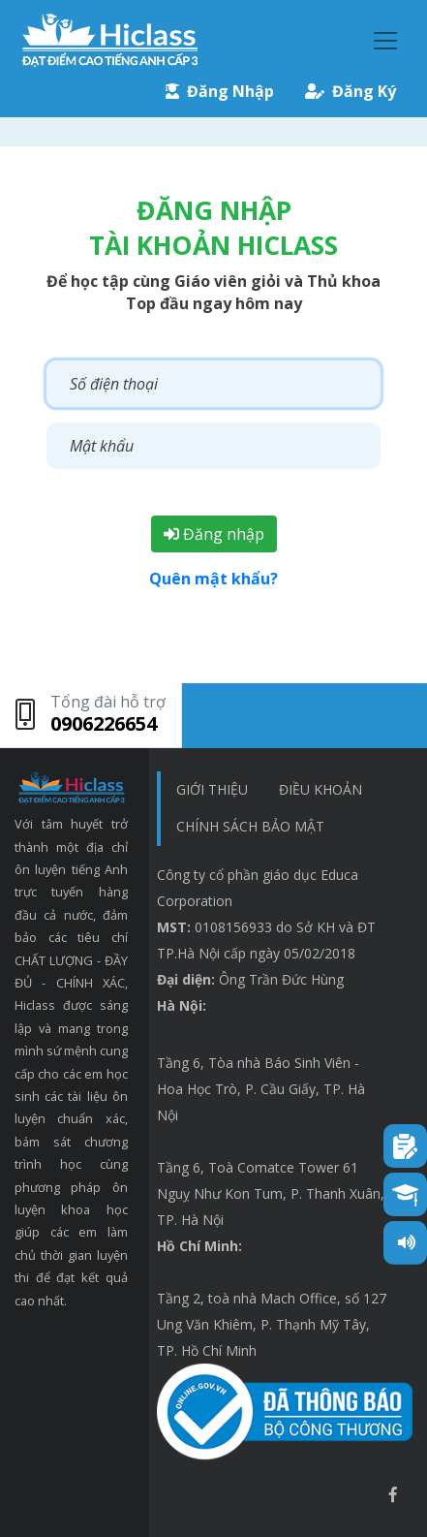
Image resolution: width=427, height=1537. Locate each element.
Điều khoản (320, 789)
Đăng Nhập (220, 91)
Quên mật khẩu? (213, 578)
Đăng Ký (350, 91)
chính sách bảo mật (250, 826)
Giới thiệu (212, 789)
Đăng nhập (214, 534)
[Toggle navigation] (385, 40)
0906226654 (103, 723)
